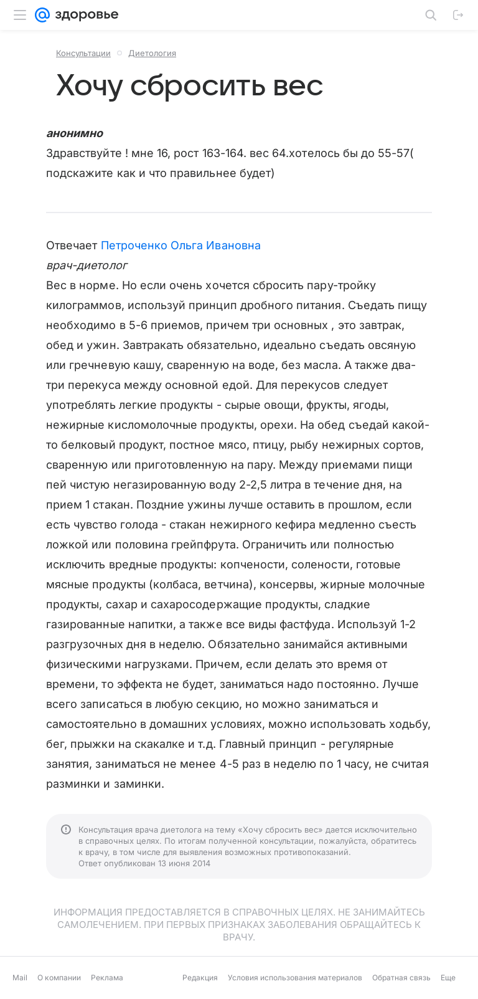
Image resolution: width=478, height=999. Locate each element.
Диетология (152, 53)
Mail (19, 977)
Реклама (107, 977)
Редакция (200, 977)
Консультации (83, 53)
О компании (59, 977)
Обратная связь (401, 977)
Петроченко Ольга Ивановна (181, 245)
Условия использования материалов (295, 977)
